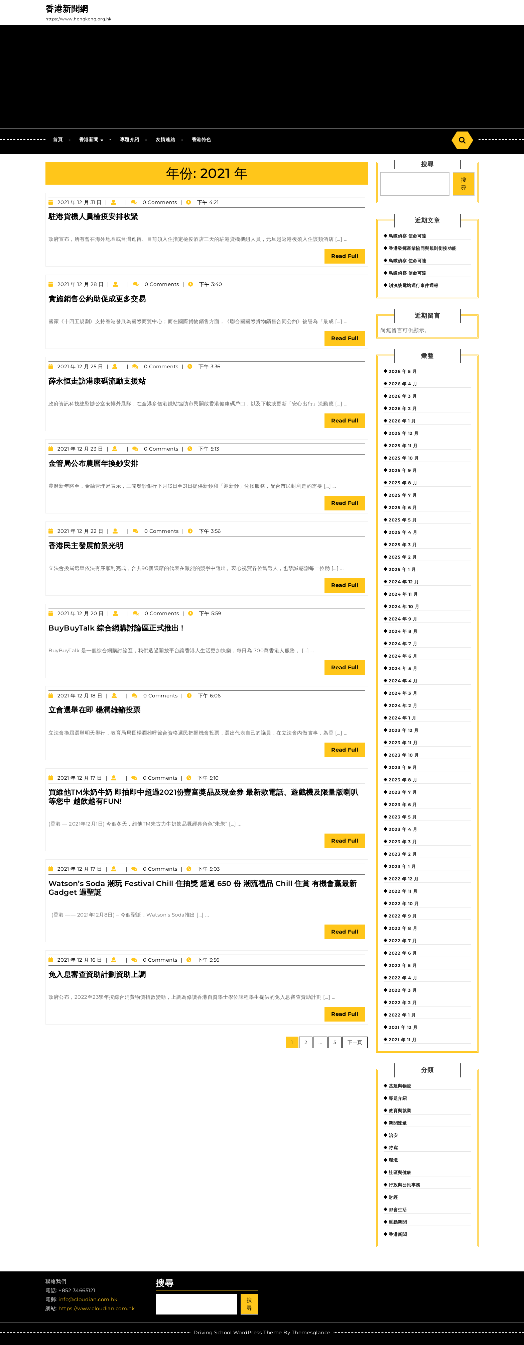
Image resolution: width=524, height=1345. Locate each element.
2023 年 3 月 (403, 841)
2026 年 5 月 (403, 371)
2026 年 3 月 (403, 396)
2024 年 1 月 (402, 717)
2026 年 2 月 (403, 408)
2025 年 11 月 (403, 445)
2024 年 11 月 (403, 594)
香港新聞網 (66, 9)
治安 (393, 1135)
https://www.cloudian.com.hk (96, 1308)
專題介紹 (129, 139)
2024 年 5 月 (403, 668)
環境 (393, 1160)
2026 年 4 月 (403, 383)
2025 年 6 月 (403, 507)
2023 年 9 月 (403, 767)
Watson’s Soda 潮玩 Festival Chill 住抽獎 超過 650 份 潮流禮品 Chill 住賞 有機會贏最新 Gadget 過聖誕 (202, 888)
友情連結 (165, 139)
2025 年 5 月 (403, 519)
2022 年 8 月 (403, 928)
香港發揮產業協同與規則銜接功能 (422, 248)
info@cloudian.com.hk (87, 1299)
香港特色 (201, 139)
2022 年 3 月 (403, 990)
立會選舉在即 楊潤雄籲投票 (94, 709)
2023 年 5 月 (403, 817)
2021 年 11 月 (403, 1039)
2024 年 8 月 (403, 631)
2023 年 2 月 (403, 854)
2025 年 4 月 (403, 532)
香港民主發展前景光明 (85, 545)
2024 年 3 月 (403, 693)
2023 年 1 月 (402, 866)
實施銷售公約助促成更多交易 (97, 298)
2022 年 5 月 (403, 965)
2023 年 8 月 (403, 779)
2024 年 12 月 (404, 581)
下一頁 (355, 1042)
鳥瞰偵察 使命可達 (407, 235)
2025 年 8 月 (403, 482)
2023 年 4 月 (403, 829)
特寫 (393, 1147)
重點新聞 (398, 1222)
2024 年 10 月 (404, 606)
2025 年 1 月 (402, 569)
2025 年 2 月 (403, 557)
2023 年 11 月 (403, 742)
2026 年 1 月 (402, 420)
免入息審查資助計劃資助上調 (97, 974)
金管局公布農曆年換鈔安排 (93, 463)
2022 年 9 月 (403, 916)
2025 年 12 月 (404, 433)
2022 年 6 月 (403, 953)
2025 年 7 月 (403, 495)
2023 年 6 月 (403, 804)
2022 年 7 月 (403, 940)
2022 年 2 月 (403, 1002)
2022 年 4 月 (403, 977)
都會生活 (398, 1209)
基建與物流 (400, 1085)
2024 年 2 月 (403, 705)
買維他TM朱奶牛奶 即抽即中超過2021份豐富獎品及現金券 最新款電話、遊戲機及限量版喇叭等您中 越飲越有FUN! (203, 796)
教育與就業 (400, 1110)
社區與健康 (400, 1172)
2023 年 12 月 (404, 730)
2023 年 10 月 (404, 755)
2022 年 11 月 (403, 891)
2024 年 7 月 (403, 643)
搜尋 (427, 164)
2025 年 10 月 (404, 458)
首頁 (57, 139)
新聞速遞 (398, 1123)
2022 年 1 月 (402, 1015)
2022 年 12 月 (404, 878)
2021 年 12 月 (403, 1027)
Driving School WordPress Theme (237, 1332)
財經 (393, 1197)
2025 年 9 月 (403, 470)
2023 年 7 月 (403, 792)
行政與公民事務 (404, 1184)
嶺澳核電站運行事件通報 (413, 285)
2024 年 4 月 (403, 680)
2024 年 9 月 (403, 618)
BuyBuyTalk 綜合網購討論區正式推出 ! (115, 628)
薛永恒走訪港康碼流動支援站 (97, 381)
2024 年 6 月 (403, 656)
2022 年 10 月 (404, 903)
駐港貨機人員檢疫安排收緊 (93, 216)
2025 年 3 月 (403, 544)
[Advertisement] (262, 78)
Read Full (348, 258)
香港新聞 (89, 139)
